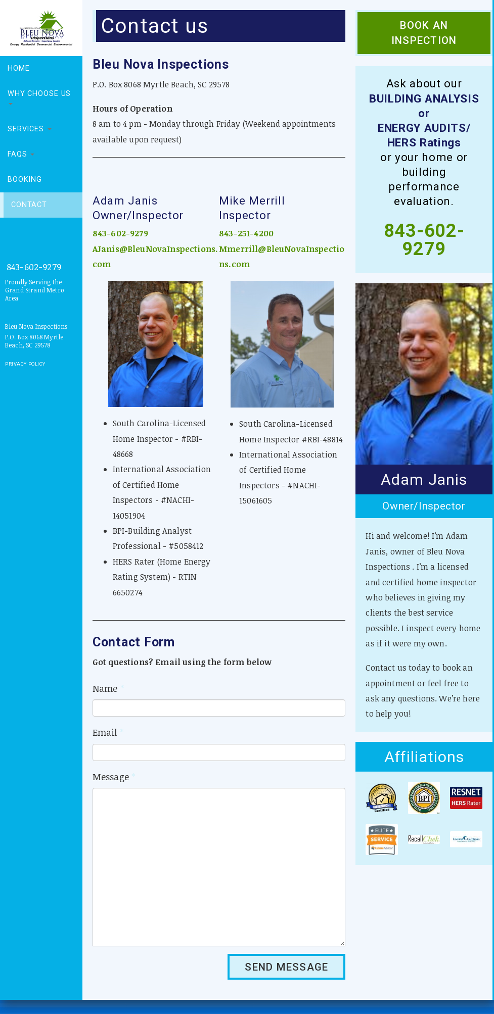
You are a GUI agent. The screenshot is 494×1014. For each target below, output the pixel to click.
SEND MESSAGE (286, 967)
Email (108, 732)
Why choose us (39, 97)
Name (108, 688)
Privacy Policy (25, 364)
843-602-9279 (34, 267)
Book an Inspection (424, 32)
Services (30, 129)
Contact (29, 204)
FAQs (21, 154)
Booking (25, 179)
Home (18, 68)
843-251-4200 (246, 233)
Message (114, 777)
